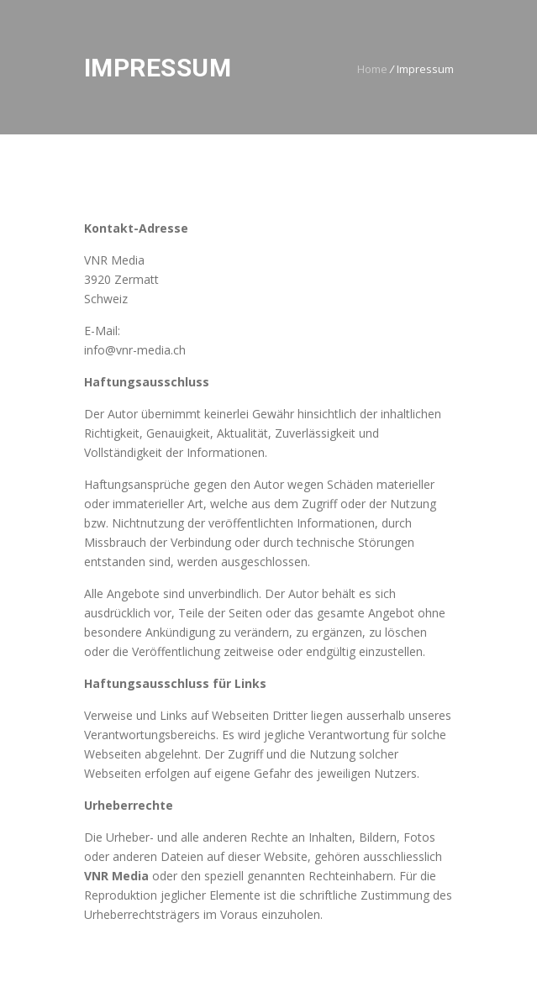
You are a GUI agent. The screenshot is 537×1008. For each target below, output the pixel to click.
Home (372, 68)
